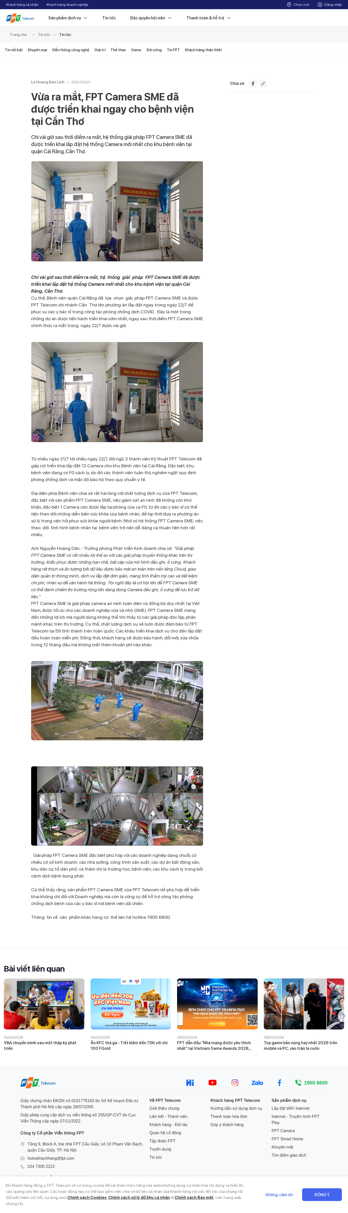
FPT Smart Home (287, 1139)
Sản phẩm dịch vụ (68, 18)
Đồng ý (322, 1194)
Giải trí (99, 50)
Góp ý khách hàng (227, 1124)
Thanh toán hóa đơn (228, 1116)
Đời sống (154, 50)
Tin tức (109, 18)
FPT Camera (283, 1131)
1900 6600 (316, 1083)
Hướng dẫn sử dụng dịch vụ (236, 1108)
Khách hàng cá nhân (22, 5)
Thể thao (118, 50)
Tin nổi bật (14, 50)
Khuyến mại (37, 50)
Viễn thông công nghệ (70, 50)
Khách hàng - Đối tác (169, 1124)
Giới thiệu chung (164, 1108)
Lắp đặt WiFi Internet (291, 1108)
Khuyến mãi (282, 1147)
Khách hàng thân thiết (203, 50)
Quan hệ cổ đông (165, 1133)
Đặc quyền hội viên (151, 18)
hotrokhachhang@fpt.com (51, 1158)
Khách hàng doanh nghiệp (67, 5)
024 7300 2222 (41, 1166)
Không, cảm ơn (279, 1194)
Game (136, 50)
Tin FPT (173, 50)
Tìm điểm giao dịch (289, 1155)
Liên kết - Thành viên (169, 1116)
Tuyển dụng (160, 1149)
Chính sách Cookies (87, 1197)
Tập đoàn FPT (163, 1141)
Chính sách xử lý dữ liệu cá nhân (139, 1197)
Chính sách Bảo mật (194, 1197)
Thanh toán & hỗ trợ (209, 18)
